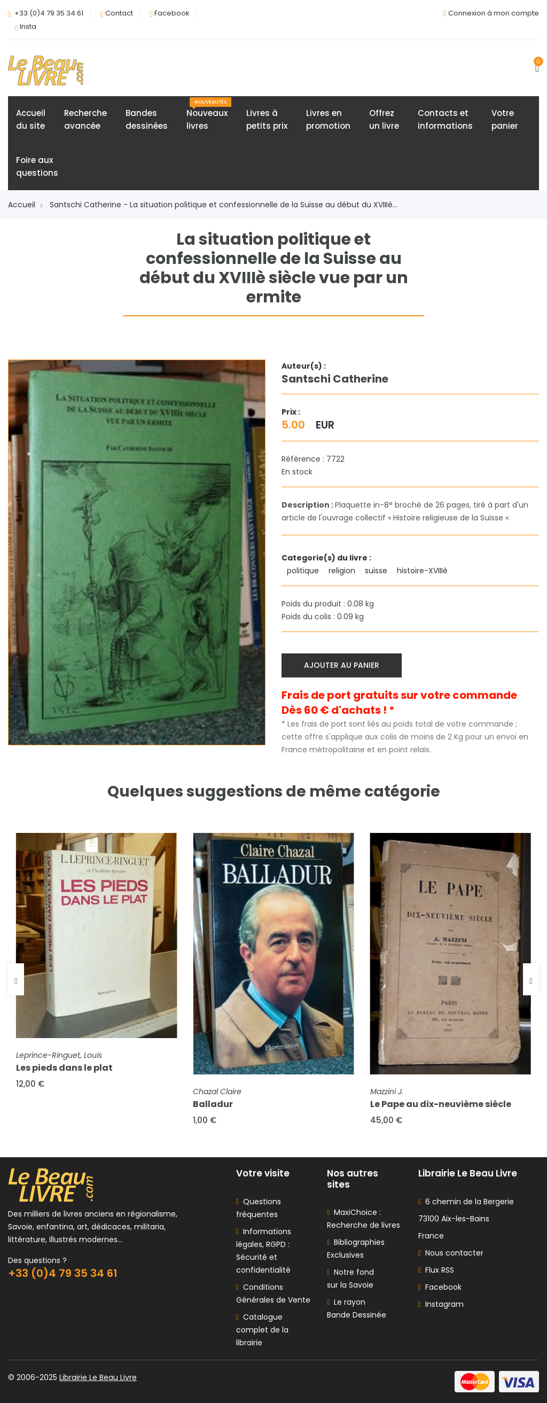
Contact (119, 13)
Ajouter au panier (341, 665)
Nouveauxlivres (208, 114)
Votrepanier (504, 119)
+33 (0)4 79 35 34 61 (48, 13)
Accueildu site (30, 119)
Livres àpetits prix (266, 119)
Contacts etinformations (445, 119)
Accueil (25, 204)
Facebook (172, 13)
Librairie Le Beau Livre (98, 1377)
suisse (377, 570)
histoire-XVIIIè (423, 570)
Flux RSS (436, 1270)
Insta (28, 26)
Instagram (441, 1304)
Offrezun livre (384, 119)
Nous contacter (450, 1253)
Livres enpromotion (328, 119)
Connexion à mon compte (493, 13)
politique (304, 570)
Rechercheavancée (85, 119)
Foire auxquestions (37, 166)
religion (343, 570)
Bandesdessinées (147, 119)
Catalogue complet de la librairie (262, 1330)
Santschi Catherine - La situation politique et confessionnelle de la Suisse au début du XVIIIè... (223, 204)
